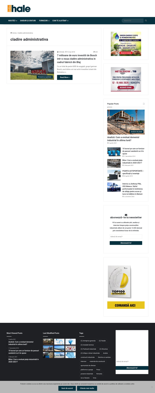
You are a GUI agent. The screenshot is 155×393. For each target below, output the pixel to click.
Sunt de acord (67, 389)
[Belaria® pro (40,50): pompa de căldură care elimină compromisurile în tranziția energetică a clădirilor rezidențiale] (48, 348)
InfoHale (61, 52)
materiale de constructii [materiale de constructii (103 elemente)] (97, 361)
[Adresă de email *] (126, 236)
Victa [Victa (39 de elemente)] (94, 378)
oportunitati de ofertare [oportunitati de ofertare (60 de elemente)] (88, 365)
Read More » (65, 77)
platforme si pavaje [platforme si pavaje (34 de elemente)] (87, 370)
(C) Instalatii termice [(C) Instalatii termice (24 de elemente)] (87, 345)
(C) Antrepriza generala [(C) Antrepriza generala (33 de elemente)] (88, 341)
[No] (152, 387)
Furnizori (43, 21)
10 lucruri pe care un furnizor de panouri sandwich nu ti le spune (133, 151)
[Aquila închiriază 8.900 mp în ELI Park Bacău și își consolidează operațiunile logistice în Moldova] (59, 348)
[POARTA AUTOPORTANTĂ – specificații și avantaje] (114, 175)
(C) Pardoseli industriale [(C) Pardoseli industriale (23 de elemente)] (88, 349)
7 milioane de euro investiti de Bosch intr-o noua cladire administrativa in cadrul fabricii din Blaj (77, 59)
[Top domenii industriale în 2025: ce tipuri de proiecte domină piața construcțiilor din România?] (59, 355)
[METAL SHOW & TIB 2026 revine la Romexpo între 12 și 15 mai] (70, 348)
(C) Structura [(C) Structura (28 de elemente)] (104, 349)
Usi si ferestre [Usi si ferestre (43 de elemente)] (85, 378)
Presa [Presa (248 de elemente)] (98, 370)
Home (13, 33)
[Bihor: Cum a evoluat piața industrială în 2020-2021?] (114, 163)
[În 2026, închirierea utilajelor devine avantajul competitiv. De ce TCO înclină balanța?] (70, 342)
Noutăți (11, 21)
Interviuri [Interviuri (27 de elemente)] (83, 361)
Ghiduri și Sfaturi (28, 21)
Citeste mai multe (87, 389)
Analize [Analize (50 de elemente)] (105, 353)
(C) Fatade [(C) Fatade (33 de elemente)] (102, 341)
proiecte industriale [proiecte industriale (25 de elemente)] (87, 374)
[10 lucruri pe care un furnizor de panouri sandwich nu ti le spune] (114, 151)
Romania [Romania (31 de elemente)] (99, 374)
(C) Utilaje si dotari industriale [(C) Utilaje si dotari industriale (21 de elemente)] (90, 353)
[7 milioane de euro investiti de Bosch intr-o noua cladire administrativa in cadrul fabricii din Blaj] (32, 65)
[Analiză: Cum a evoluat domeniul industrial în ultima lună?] (126, 122)
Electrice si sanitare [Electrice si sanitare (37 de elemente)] (104, 357)
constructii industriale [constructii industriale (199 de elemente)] (88, 357)
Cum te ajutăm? (59, 21)
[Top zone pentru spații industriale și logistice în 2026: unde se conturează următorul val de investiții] (59, 342)
